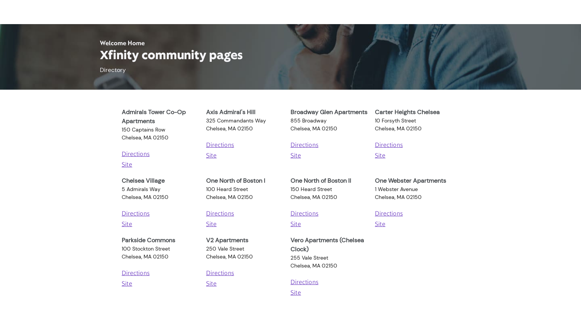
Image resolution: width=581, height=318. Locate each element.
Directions (136, 154)
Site (127, 165)
